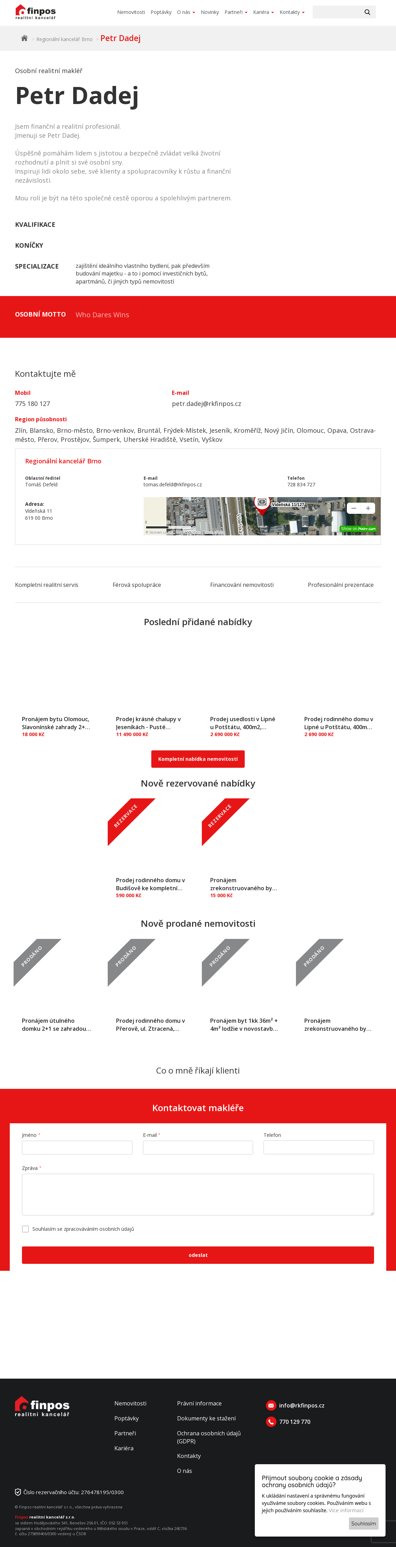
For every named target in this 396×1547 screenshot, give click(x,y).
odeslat (198, 1255)
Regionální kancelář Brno (64, 39)
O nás (184, 1471)
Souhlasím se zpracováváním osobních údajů (83, 1229)
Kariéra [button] (263, 12)
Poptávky (161, 12)
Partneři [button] (235, 12)
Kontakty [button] (292, 12)
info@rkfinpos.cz (302, 1405)
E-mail (150, 1135)
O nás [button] (186, 12)
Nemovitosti (131, 12)
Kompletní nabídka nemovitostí (198, 759)
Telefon (272, 1135)
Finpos (24, 38)
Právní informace (199, 1403)
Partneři (125, 1433)
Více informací (346, 1510)
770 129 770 (294, 1422)
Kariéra (124, 1448)
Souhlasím (363, 1523)
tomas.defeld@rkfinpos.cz (173, 484)
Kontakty (189, 1456)
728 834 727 (301, 484)
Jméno (29, 1135)
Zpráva (30, 1168)
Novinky (210, 12)
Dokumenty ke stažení (206, 1418)
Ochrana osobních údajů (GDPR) (209, 1437)
